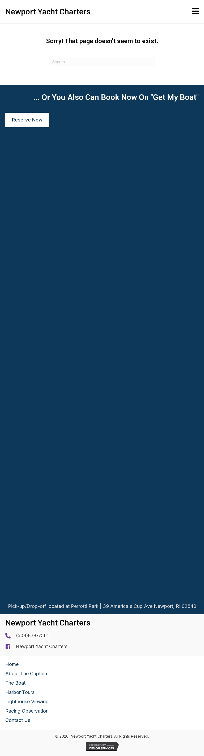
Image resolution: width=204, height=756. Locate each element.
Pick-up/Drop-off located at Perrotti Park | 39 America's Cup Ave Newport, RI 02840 (102, 607)
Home (12, 664)
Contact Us (17, 720)
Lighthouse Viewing (27, 701)
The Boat (15, 683)
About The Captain (26, 673)
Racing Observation (27, 711)
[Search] (102, 61)
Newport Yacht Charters (41, 646)
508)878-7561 (33, 635)
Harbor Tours (20, 692)
